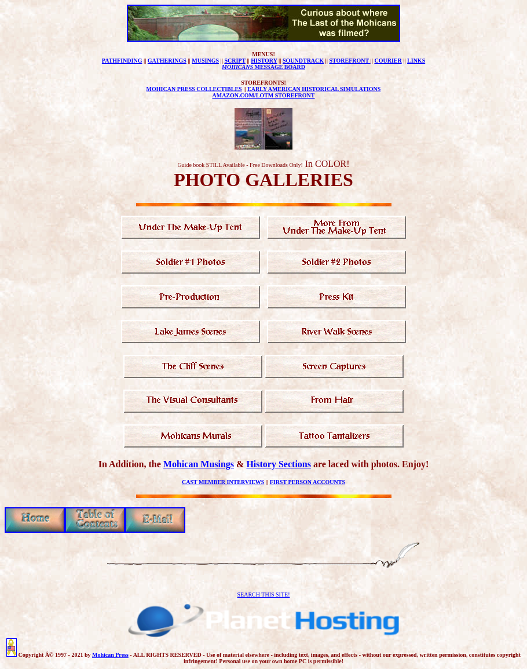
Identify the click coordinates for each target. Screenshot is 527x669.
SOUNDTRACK (303, 60)
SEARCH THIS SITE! (263, 594)
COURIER (387, 60)
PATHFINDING (122, 60)
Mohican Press (110, 655)
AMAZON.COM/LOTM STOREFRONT (263, 95)
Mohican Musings (198, 464)
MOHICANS (237, 67)
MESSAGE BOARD (279, 67)
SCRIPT (235, 60)
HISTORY (264, 60)
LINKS (416, 60)
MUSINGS (205, 60)
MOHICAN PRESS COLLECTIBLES (194, 89)
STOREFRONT (349, 60)
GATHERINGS (167, 60)
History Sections (278, 464)
